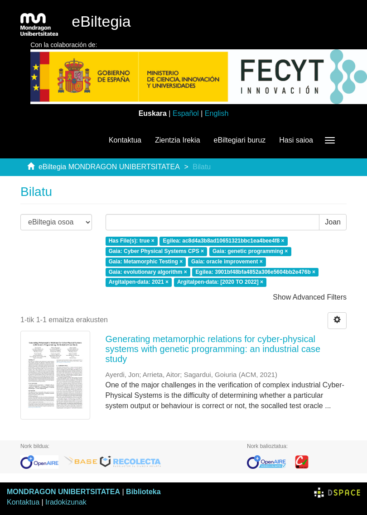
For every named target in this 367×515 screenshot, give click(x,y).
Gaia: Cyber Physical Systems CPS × (156, 251)
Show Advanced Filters (310, 297)
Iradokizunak (66, 502)
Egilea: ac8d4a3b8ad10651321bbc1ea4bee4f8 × (224, 241)
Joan (333, 222)
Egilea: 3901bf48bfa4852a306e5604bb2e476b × (256, 272)
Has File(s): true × (132, 241)
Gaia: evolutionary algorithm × (148, 272)
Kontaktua (125, 140)
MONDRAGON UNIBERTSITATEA (63, 492)
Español (186, 113)
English (216, 113)
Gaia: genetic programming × (250, 251)
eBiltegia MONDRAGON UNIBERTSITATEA (109, 167)
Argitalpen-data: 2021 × (139, 282)
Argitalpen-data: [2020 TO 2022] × (220, 282)
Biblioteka (143, 492)
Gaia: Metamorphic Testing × (146, 261)
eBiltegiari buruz (240, 140)
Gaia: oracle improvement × (227, 261)
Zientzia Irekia (177, 140)
